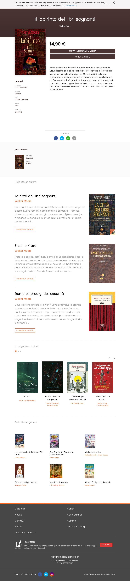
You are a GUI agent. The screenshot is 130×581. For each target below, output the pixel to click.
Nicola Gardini (90, 485)
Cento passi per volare (26, 482)
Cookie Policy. (71, 5)
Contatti (19, 521)
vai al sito (106, 545)
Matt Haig (102, 403)
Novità (18, 515)
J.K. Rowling (54, 485)
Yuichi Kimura (52, 403)
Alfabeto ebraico (93, 452)
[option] (27, 382)
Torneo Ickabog (76, 527)
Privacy (86, 574)
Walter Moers (65, 26)
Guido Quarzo (77, 403)
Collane (71, 521)
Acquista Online (82, 57)
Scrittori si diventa (25, 533)
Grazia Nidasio (103, 455)
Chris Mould (102, 406)
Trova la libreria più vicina (82, 51)
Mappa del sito (95, 574)
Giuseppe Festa (20, 485)
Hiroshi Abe (52, 406)
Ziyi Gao (61, 485)
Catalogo (20, 509)
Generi (71, 509)
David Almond (20, 457)
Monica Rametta (27, 401)
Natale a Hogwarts (59, 482)
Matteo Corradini (91, 455)
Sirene (27, 397)
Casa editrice (75, 515)
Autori (18, 527)
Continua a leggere (25, 229)
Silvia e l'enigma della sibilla (98, 482)
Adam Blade (54, 457)
